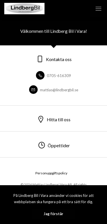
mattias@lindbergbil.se (53, 90)
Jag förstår (53, 213)
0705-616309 (53, 75)
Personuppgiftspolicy (51, 173)
